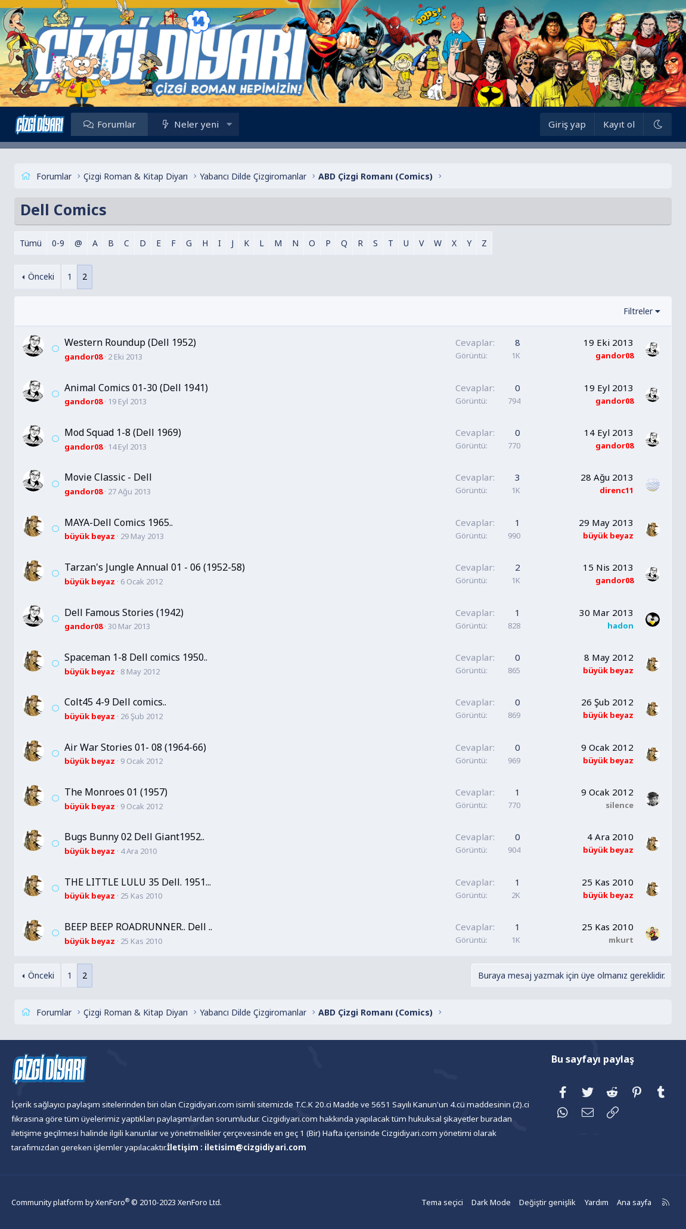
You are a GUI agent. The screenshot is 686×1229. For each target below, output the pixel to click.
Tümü (46, 243)
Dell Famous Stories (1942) (139, 612)
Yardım (576, 1202)
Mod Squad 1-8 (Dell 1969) (138, 432)
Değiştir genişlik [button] (529, 1202)
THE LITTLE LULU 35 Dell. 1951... (153, 882)
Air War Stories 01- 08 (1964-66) (151, 747)
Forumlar (132, 124)
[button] (245, 124)
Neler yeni (212, 124)
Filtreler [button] (622, 311)
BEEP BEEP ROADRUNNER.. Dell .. (154, 926)
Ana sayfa (613, 1202)
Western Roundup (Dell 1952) (146, 342)
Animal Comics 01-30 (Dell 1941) (152, 387)
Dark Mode (475, 1202)
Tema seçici (428, 1202)
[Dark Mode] (641, 124)
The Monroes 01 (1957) (131, 791)
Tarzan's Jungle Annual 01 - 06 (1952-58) (170, 567)
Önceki (57, 276)
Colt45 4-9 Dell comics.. (131, 701)
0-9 (73, 243)
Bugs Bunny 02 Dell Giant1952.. (150, 836)
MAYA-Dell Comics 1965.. (134, 522)
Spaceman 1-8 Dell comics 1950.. (151, 657)
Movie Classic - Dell (123, 477)
